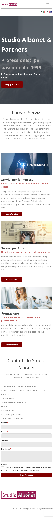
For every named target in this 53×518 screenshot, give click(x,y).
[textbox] (26, 427)
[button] (26, 475)
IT (43, 12)
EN (49, 12)
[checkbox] (26, 467)
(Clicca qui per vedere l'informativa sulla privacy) (20, 470)
